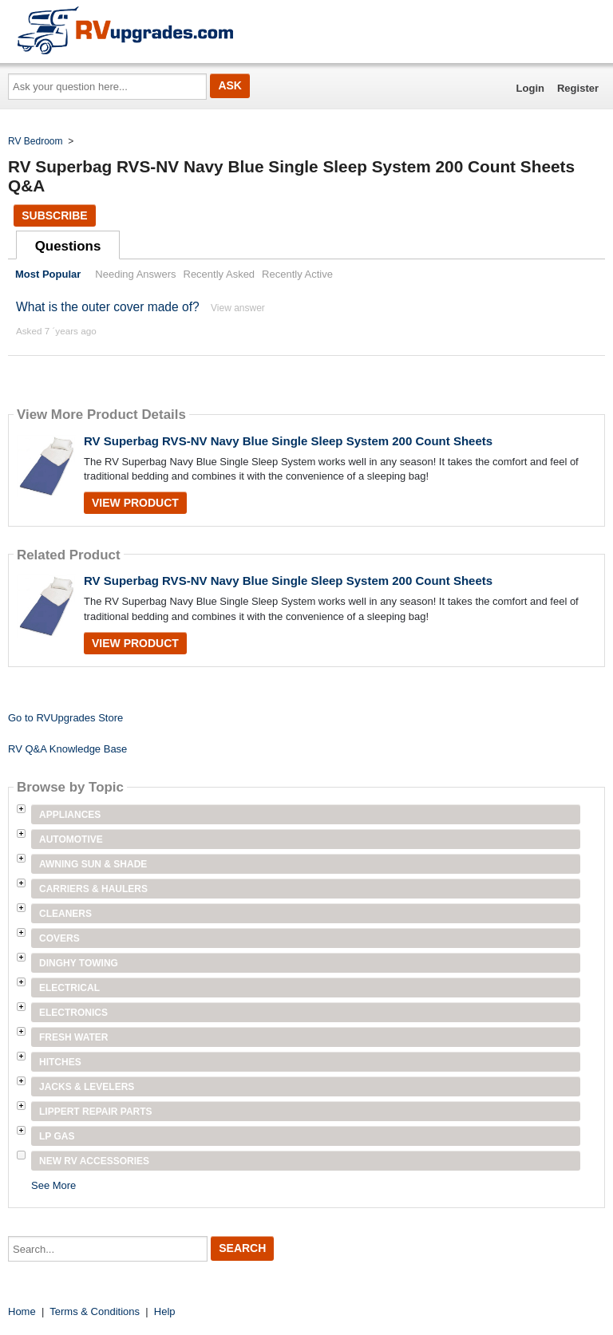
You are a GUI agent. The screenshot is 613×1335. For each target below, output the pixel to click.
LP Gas (56, 1136)
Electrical (69, 987)
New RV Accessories (94, 1161)
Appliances (70, 814)
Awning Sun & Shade (93, 864)
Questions (68, 246)
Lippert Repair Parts (95, 1111)
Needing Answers (135, 274)
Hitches (60, 1062)
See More (53, 1185)
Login (530, 88)
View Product (135, 502)
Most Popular (48, 274)
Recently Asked (219, 274)
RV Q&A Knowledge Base (67, 749)
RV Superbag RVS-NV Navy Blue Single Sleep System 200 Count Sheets (288, 441)
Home (22, 1311)
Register (578, 88)
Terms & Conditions (94, 1311)
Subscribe (54, 215)
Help (165, 1311)
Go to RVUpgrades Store (65, 718)
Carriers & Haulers (93, 889)
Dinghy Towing (78, 963)
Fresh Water (73, 1037)
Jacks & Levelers (86, 1086)
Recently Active (297, 274)
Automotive (71, 839)
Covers (59, 938)
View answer (238, 308)
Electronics (73, 1012)
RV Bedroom (35, 141)
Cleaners (65, 913)
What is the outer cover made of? (108, 307)
